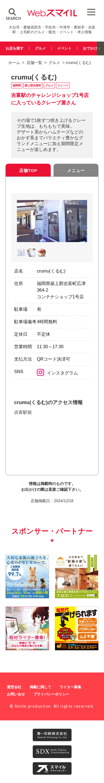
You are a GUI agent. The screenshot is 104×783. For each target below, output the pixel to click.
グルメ (40, 48)
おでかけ (90, 48)
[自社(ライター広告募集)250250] (27, 648)
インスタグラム (57, 373)
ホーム (14, 62)
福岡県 (16, 85)
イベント (64, 48)
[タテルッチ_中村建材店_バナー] (76, 596)
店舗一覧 (34, 62)
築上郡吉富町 (33, 85)
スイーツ (63, 85)
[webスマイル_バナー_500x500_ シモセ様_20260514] (76, 648)
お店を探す (15, 48)
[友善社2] (27, 596)
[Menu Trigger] (91, 11)
